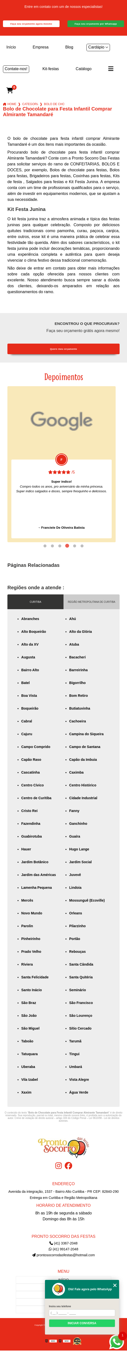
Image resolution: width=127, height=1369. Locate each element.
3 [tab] (59, 545)
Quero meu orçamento (63, 349)
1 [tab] (44, 545)
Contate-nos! (16, 69)
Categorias (30, 104)
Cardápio (96, 47)
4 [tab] (67, 545)
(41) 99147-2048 (63, 1249)
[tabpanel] (61, 464)
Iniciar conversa (82, 1323)
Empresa (40, 47)
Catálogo (83, 69)
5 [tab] (74, 545)
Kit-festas (50, 69)
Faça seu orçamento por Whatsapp (96, 23)
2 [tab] (52, 545)
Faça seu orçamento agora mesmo (31, 23)
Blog (69, 47)
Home (11, 104)
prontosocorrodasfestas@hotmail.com (63, 1255)
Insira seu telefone (60, 1306)
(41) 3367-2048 (63, 1243)
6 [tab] (82, 545)
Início (11, 47)
